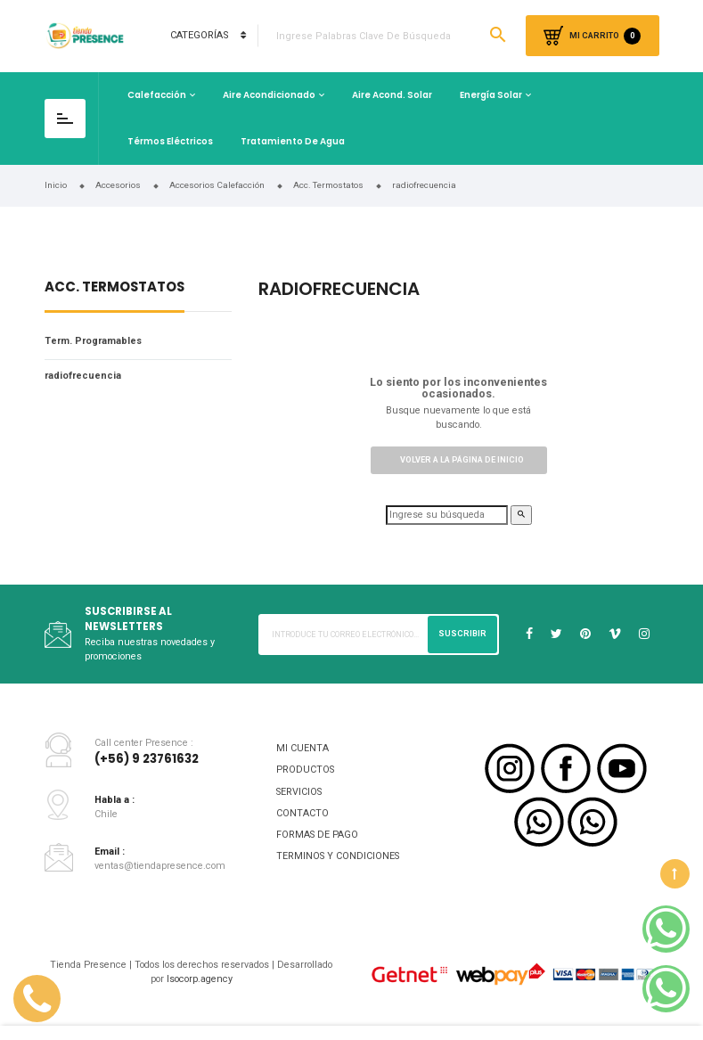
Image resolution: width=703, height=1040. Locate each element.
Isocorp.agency (200, 979)
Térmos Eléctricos (170, 141)
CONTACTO (302, 813)
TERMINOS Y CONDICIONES (337, 856)
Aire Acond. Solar (392, 95)
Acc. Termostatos (114, 288)
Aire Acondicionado (269, 95)
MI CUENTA (302, 748)
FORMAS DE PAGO (317, 834)
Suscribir (462, 633)
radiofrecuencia (83, 375)
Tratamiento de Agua (293, 141)
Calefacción (156, 95)
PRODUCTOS (305, 769)
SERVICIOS (299, 792)
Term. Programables (93, 341)
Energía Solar (491, 95)
